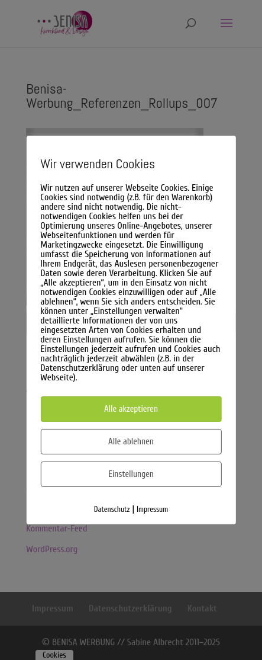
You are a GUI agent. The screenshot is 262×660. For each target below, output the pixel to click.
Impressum (152, 509)
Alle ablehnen (131, 442)
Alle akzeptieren (131, 409)
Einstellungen (131, 474)
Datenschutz (112, 509)
